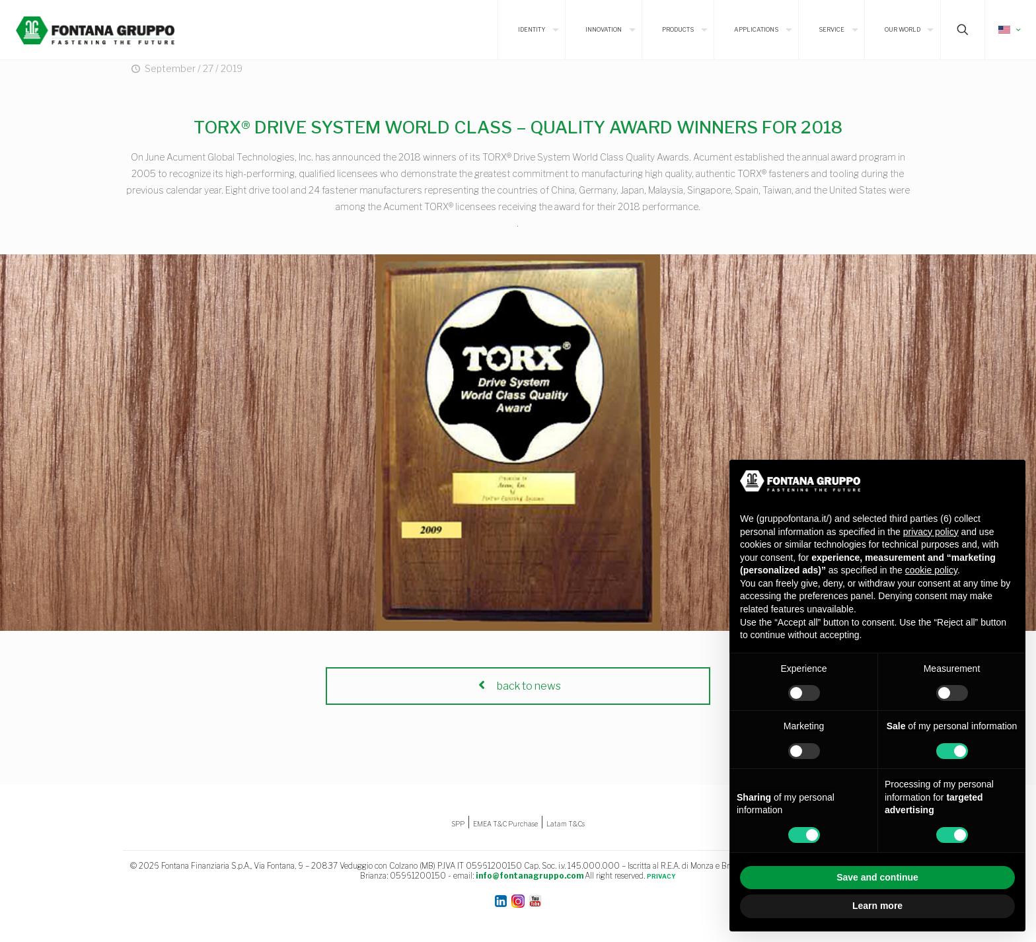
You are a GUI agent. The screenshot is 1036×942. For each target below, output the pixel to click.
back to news (518, 686)
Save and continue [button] (877, 877)
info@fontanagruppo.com (529, 876)
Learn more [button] (877, 905)
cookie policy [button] (931, 570)
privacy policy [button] (931, 531)
